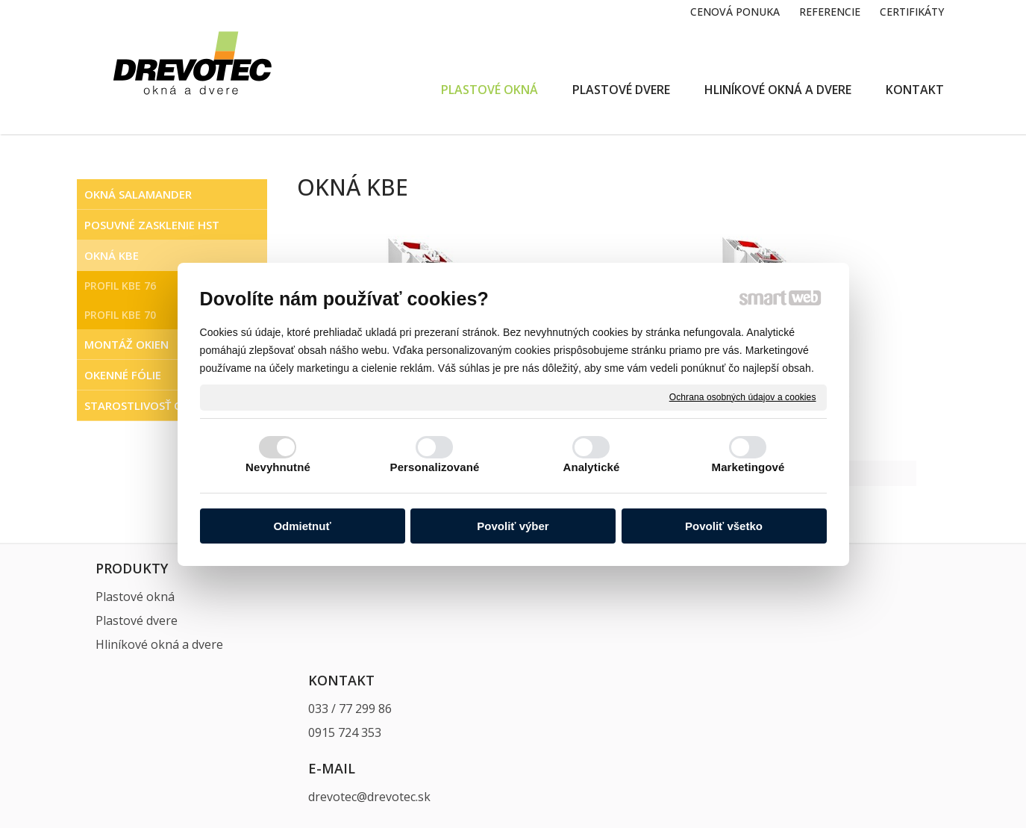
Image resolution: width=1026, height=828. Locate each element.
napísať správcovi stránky (528, 749)
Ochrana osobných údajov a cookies (742, 396)
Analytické (591, 467)
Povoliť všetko (724, 526)
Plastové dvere (137, 620)
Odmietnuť (302, 526)
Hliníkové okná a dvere (159, 644)
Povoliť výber (512, 526)
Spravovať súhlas (798, 749)
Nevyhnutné (277, 467)
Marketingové (748, 467)
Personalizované (435, 467)
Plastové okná (135, 596)
